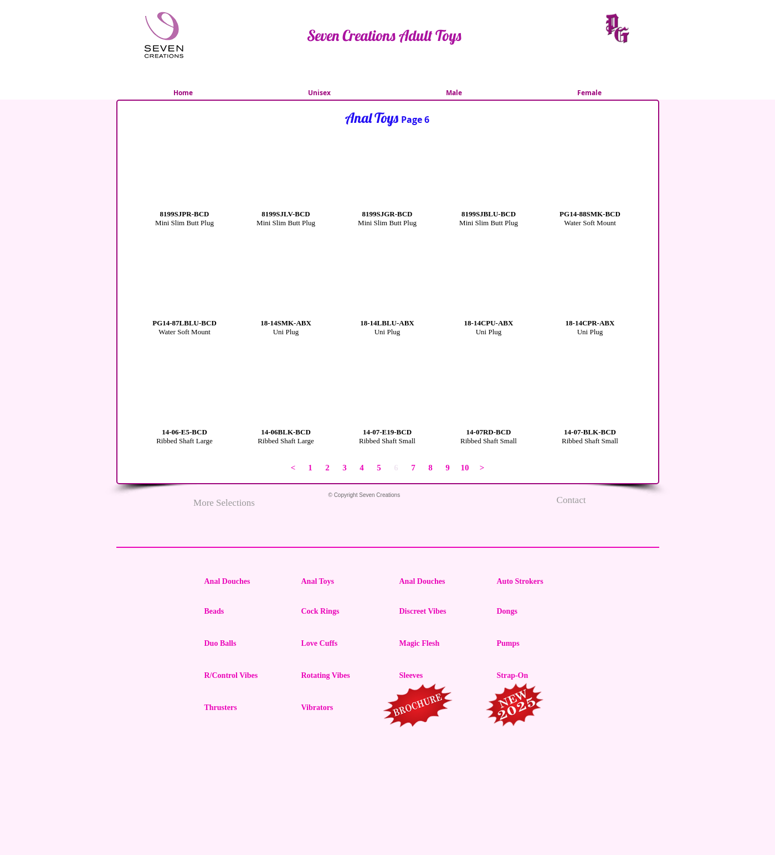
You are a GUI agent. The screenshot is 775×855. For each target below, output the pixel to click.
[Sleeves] (438, 676)
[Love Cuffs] (340, 644)
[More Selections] (224, 503)
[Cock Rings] (340, 611)
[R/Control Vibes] (243, 676)
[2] (327, 468)
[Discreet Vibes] (438, 611)
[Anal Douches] (243, 582)
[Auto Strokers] (536, 582)
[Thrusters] (243, 708)
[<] (293, 468)
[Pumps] (536, 644)
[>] (482, 468)
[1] (310, 468)
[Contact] (571, 500)
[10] (465, 468)
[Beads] (243, 611)
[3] (344, 468)
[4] (362, 468)
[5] (379, 468)
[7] (413, 468)
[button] (184, 197)
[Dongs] (536, 611)
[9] (447, 468)
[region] (418, 707)
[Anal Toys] (340, 582)
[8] (430, 468)
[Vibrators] (340, 708)
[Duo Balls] (243, 644)
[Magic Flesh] (438, 644)
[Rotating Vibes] (340, 676)
